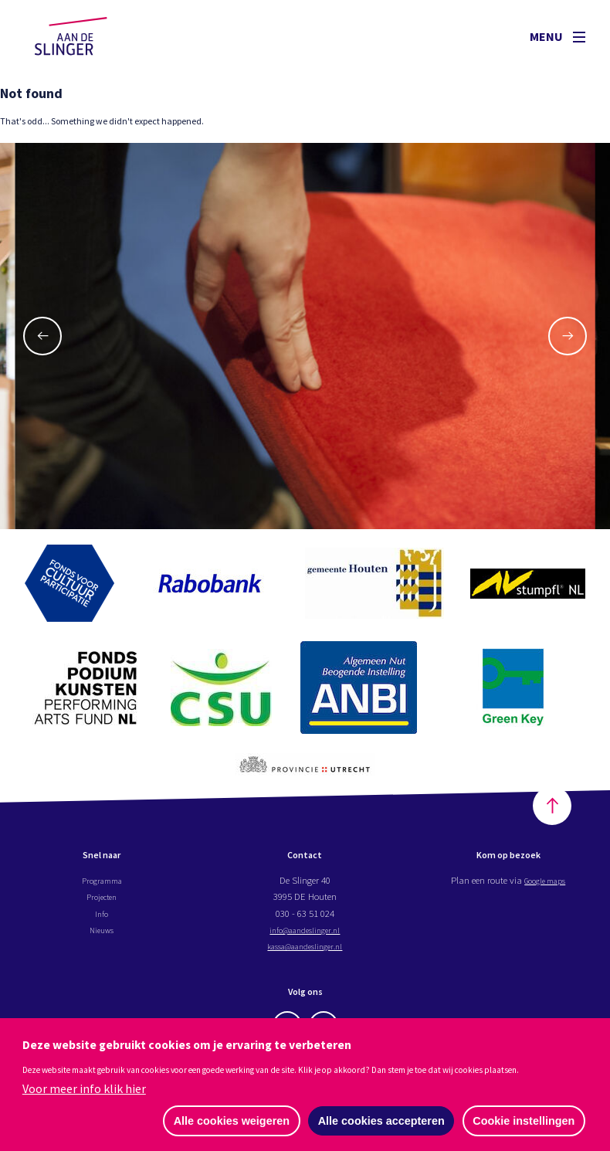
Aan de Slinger (86, 36)
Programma (101, 884)
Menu (557, 36)
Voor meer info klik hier (84, 1087)
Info (101, 917)
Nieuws (101, 933)
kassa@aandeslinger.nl (305, 950)
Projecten (102, 901)
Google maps (545, 884)
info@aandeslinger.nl (305, 933)
